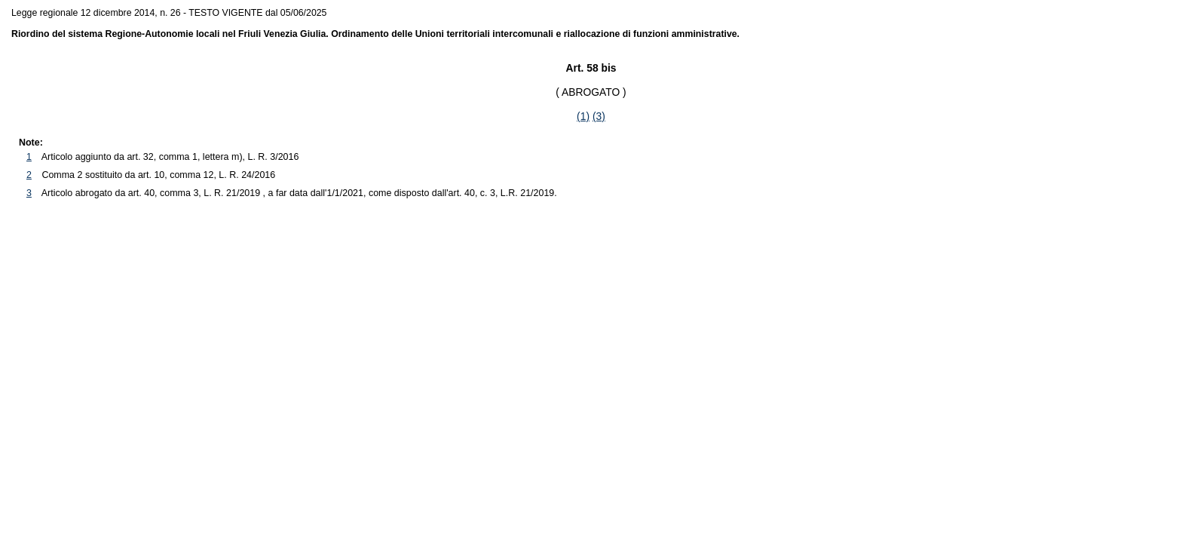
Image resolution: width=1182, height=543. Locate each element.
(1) (583, 116)
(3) (599, 116)
